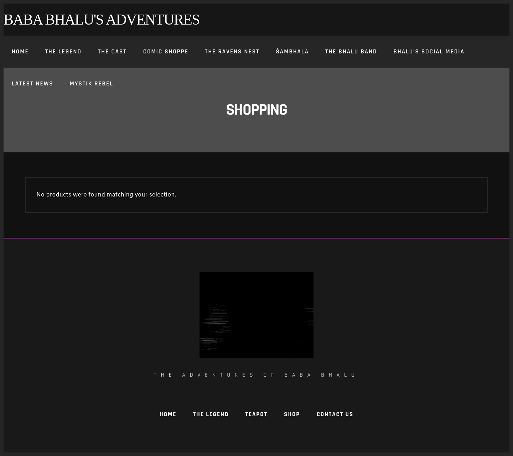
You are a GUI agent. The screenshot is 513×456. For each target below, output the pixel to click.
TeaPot (256, 414)
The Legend (211, 414)
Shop (292, 414)
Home (168, 414)
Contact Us (335, 414)
